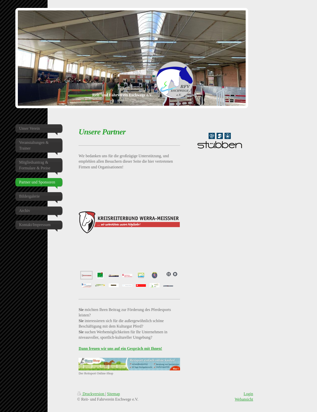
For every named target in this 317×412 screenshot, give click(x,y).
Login (248, 394)
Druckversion (91, 394)
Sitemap (113, 394)
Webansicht (244, 399)
